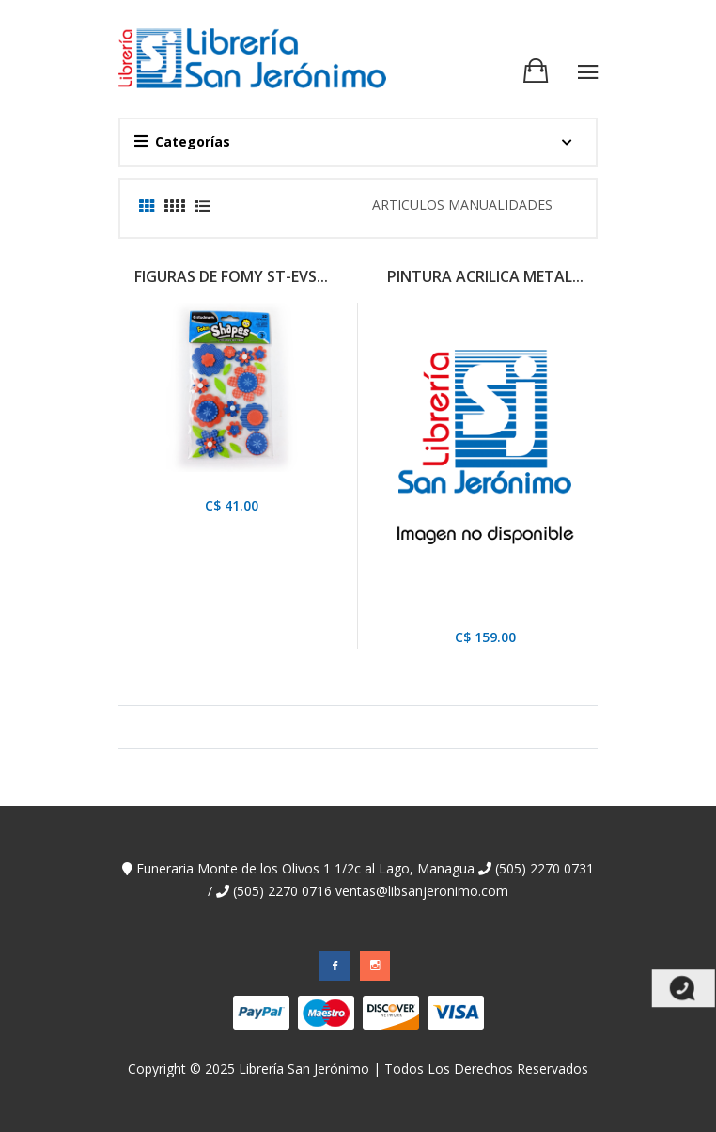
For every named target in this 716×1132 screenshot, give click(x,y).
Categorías (182, 141)
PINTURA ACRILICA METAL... (485, 276)
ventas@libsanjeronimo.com (421, 891)
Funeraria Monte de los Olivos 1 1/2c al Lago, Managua (298, 868)
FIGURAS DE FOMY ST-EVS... (231, 276)
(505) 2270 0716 (274, 891)
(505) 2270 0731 (536, 868)
